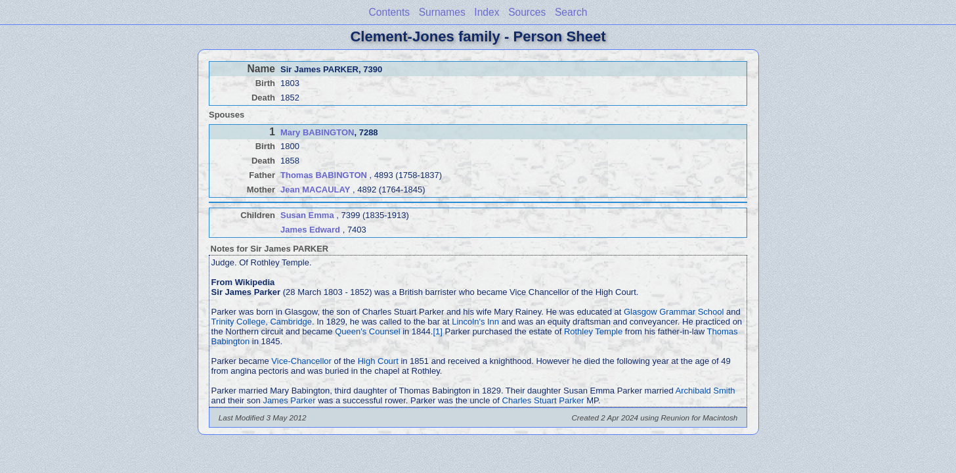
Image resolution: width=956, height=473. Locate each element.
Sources (527, 12)
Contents (389, 12)
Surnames (442, 12)
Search (571, 12)
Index (486, 12)
